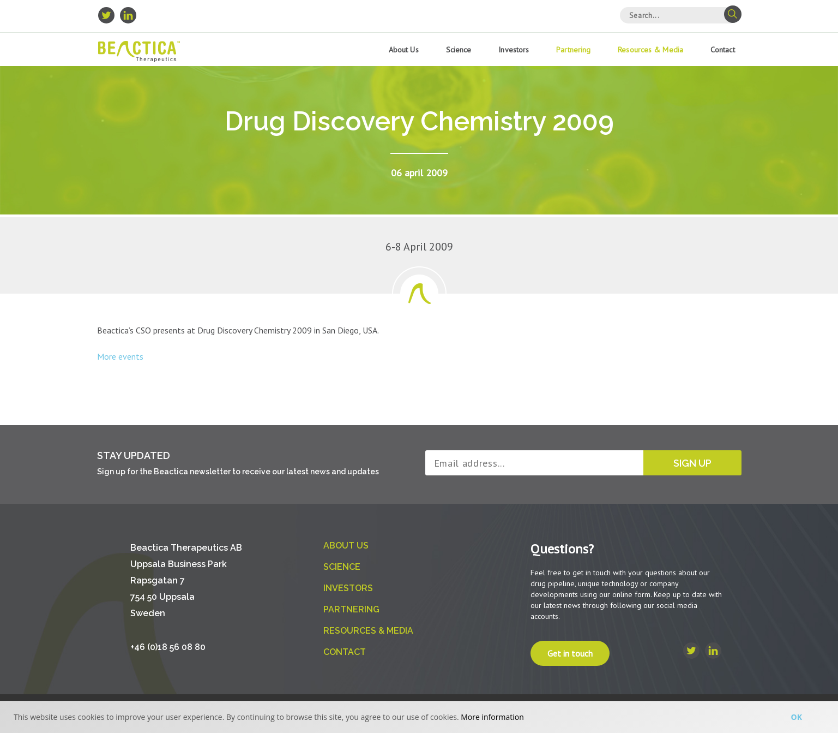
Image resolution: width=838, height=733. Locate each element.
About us (404, 50)
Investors (513, 50)
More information (492, 717)
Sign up (692, 463)
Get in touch (570, 653)
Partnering (573, 50)
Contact (722, 50)
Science (459, 50)
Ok (796, 717)
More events (120, 356)
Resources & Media (650, 50)
